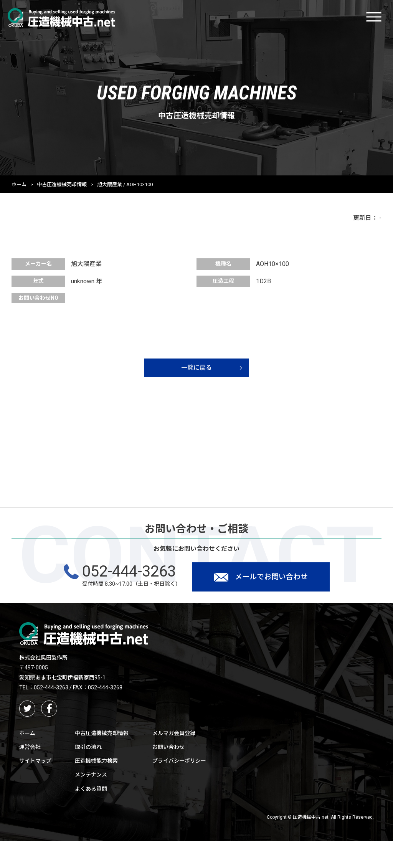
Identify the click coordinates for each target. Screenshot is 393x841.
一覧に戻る (211, 367)
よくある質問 (91, 789)
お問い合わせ (168, 747)
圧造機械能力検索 (96, 761)
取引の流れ (88, 747)
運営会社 (30, 747)
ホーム (19, 184)
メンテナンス (91, 775)
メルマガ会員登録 (173, 733)
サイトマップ (35, 761)
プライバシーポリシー (179, 761)
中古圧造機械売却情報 (62, 184)
